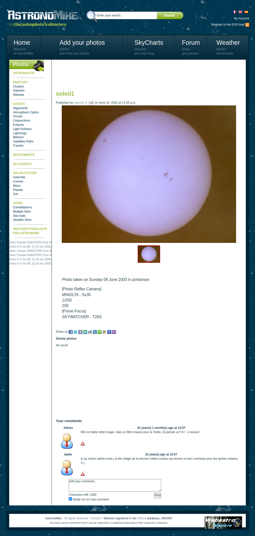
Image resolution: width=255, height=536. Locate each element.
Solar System (25, 173)
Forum (191, 42)
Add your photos (82, 42)
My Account (241, 18)
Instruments (24, 155)
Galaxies (19, 90)
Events (19, 104)
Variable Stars (22, 220)
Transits (18, 145)
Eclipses (18, 125)
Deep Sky (20, 82)
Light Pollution (22, 129)
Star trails (19, 216)
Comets (18, 181)
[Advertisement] (146, 74)
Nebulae (18, 94)
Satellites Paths (23, 141)
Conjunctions (21, 120)
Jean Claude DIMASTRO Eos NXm (32, 242)
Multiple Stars (22, 211)
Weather (228, 42)
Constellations (22, 207)
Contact (96, 518)
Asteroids (19, 177)
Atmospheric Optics (26, 112)
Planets (18, 190)
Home (22, 42)
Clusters (18, 86)
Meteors (18, 137)
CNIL (140, 518)
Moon (16, 185)
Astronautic (24, 73)
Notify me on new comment (89, 499)
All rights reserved (76, 518)
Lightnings (20, 133)
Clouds (17, 116)
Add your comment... (115, 485)
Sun (15, 194)
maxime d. (80, 102)
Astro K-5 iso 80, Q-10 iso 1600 (30, 246)
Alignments (20, 108)
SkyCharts (148, 42)
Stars (18, 203)
